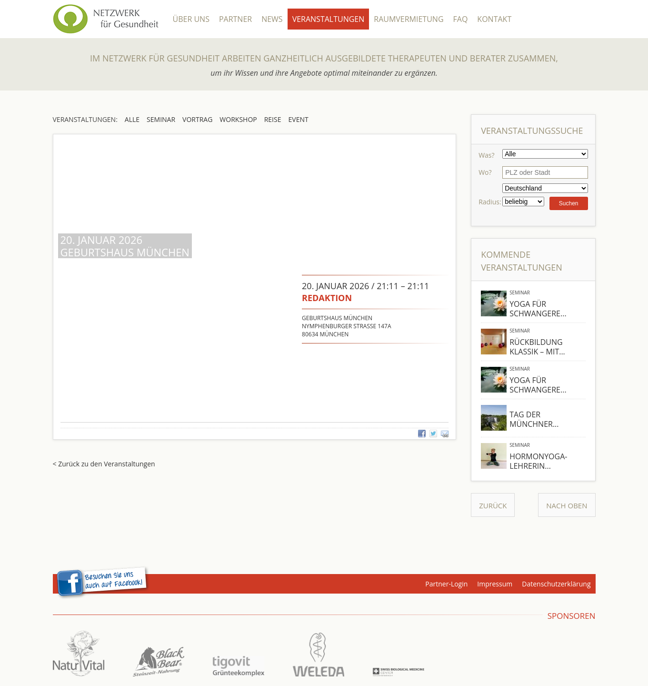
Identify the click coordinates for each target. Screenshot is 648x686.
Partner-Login (446, 583)
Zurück (493, 505)
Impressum (494, 583)
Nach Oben (566, 505)
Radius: (490, 201)
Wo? (485, 172)
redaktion (327, 297)
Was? (486, 155)
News (271, 19)
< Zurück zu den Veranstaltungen (104, 463)
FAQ (460, 19)
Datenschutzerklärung (556, 583)
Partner (235, 19)
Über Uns (191, 19)
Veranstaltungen (328, 19)
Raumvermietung (408, 19)
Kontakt (494, 19)
